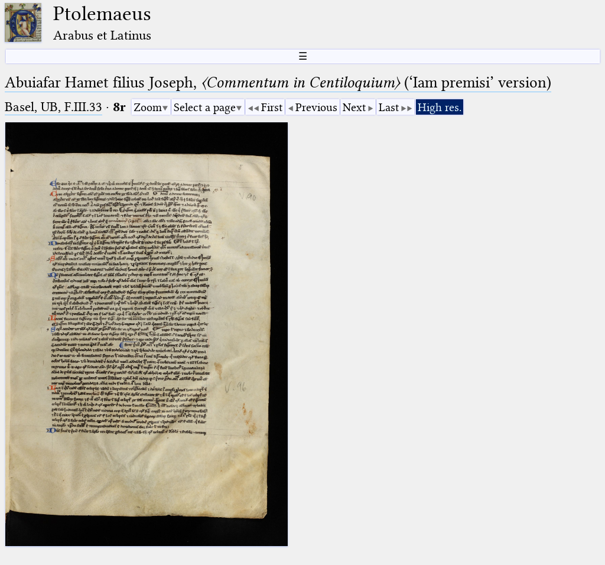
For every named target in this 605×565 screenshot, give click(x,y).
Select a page (205, 107)
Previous (316, 107)
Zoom (148, 107)
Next (354, 107)
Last (389, 107)
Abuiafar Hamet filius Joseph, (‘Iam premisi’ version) (278, 82)
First (271, 107)
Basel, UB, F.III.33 (53, 107)
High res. (439, 107)
